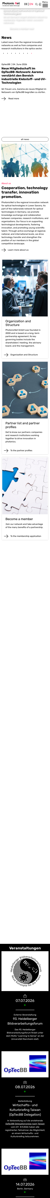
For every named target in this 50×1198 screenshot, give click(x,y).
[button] (45, 5)
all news (25, 139)
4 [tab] (15, 53)
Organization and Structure (24, 354)
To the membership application (25, 536)
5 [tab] (19, 53)
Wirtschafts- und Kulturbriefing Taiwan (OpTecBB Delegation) (25, 1109)
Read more (13, 98)
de (26, 4)
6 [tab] (23, 53)
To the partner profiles (21, 450)
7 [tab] (27, 53)
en (31, 4)
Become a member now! (22, 28)
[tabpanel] (25, 79)
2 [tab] (7, 53)
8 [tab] (31, 53)
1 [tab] (3, 53)
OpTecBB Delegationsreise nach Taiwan (25, 1124)
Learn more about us (18, 250)
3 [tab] (11, 53)
